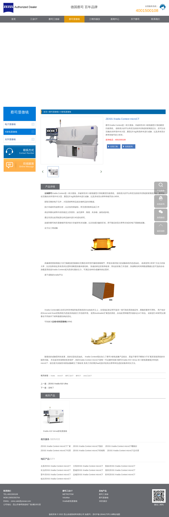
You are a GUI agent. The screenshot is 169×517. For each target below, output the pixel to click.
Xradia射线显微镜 (69, 501)
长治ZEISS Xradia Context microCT (56, 470)
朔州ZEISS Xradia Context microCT (120, 470)
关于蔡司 (135, 19)
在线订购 (114, 146)
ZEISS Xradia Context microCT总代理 (123, 450)
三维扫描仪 (94, 19)
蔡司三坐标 (54, 19)
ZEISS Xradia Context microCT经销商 (89, 450)
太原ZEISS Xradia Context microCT (56, 466)
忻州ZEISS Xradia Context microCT (120, 474)
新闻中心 (115, 19)
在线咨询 (129, 146)
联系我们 (155, 19)
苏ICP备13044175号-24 (103, 514)
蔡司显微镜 (74, 19)
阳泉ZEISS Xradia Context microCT (120, 466)
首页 (13, 19)
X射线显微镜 (65, 112)
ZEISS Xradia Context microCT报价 (88, 446)
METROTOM (67, 494)
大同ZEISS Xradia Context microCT (88, 466)
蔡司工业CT (69, 375)
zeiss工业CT (87, 375)
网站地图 (116, 514)
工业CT (33, 19)
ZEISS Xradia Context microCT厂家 (56, 446)
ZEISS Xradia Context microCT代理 (56, 450)
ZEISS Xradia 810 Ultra (58, 384)
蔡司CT (78, 375)
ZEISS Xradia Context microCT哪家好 (121, 446)
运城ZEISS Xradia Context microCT (88, 474)
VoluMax (66, 498)
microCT (60, 375)
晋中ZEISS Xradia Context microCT (56, 474)
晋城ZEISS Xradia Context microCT (88, 470)
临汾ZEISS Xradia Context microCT (56, 479)
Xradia (53, 375)
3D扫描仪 (103, 501)
